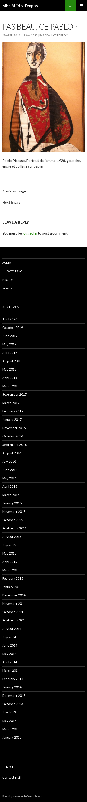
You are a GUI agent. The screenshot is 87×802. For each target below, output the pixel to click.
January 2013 (12, 737)
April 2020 (9, 319)
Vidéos (7, 288)
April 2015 (9, 562)
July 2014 (9, 637)
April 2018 (9, 378)
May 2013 (9, 721)
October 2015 (12, 520)
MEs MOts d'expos (20, 5)
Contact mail (11, 777)
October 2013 (12, 704)
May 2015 (9, 553)
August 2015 (11, 537)
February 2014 (12, 679)
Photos (7, 280)
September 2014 (14, 620)
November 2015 (14, 511)
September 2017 (14, 394)
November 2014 (14, 603)
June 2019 (9, 336)
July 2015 (9, 545)
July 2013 (9, 712)
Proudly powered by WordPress (22, 796)
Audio (6, 262)
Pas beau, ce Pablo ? (53, 35)
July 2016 (9, 461)
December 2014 (14, 595)
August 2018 (11, 361)
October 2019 (12, 327)
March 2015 (10, 570)
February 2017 (12, 411)
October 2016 (12, 436)
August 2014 (11, 629)
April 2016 (9, 486)
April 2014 (9, 662)
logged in (30, 233)
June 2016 (9, 470)
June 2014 (9, 645)
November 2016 (14, 428)
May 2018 (9, 369)
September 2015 (14, 528)
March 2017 (10, 403)
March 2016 (10, 495)
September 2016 (14, 445)
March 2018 (10, 386)
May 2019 (9, 344)
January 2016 (12, 503)
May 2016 (9, 478)
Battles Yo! (15, 271)
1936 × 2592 (30, 35)
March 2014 (10, 670)
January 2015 (12, 587)
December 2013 (14, 695)
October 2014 (12, 612)
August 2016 (11, 453)
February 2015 (12, 578)
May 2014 (9, 654)
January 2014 (12, 687)
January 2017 (12, 419)
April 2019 (9, 353)
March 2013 (10, 729)
